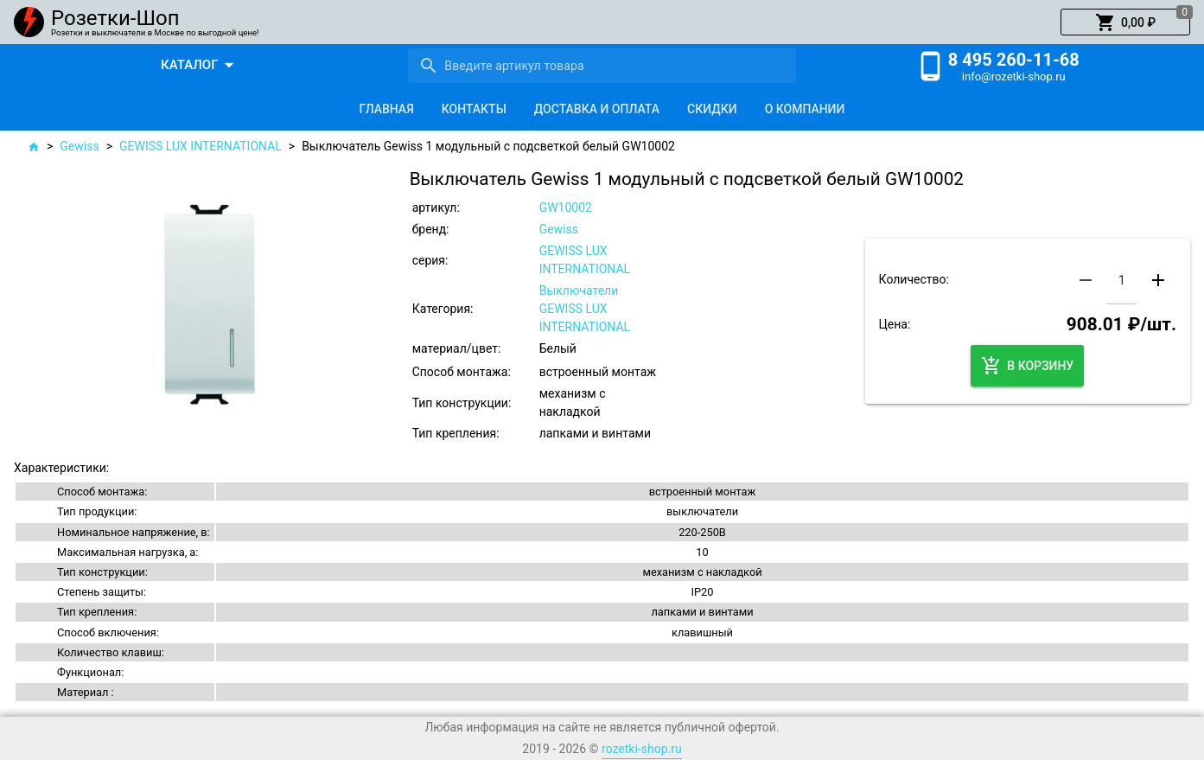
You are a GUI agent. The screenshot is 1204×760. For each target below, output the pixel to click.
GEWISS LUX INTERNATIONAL (200, 146)
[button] (1125, 22)
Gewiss (79, 146)
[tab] (387, 109)
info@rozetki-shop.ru (1014, 76)
